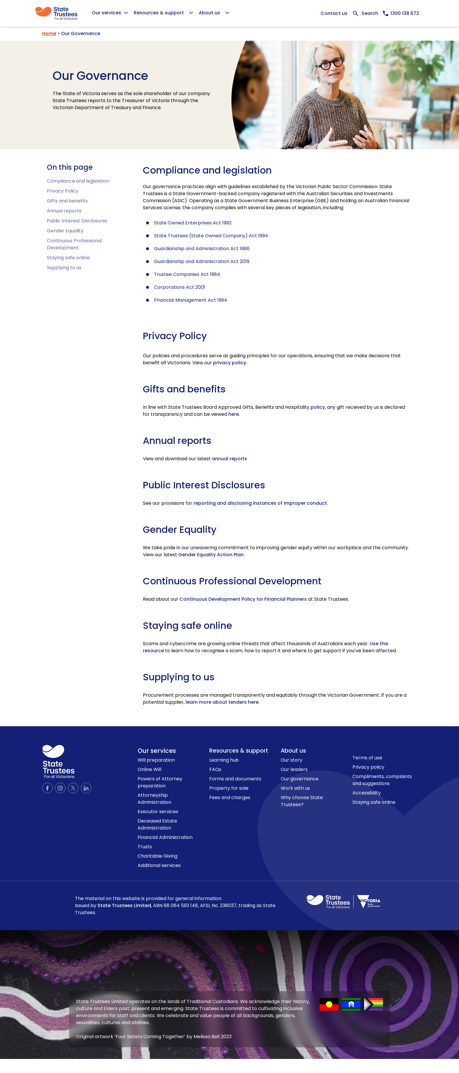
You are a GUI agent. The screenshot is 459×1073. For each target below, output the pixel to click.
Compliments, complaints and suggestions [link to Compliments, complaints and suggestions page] (382, 780)
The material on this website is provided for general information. (175, 905)
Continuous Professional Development (74, 244)
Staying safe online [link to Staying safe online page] (373, 802)
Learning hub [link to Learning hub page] (224, 760)
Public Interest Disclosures (77, 220)
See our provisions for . (235, 503)
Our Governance (100, 75)
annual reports (229, 458)
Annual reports (64, 210)
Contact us (334, 13)
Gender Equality (65, 230)
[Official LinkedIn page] (86, 788)
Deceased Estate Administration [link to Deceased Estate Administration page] (157, 824)
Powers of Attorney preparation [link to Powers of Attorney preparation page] (160, 782)
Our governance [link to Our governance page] (299, 778)
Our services (157, 750)
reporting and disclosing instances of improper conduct (260, 503)
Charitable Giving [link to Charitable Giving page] (157, 856)
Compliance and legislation (78, 181)
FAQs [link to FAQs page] (215, 769)
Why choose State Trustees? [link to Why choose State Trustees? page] (302, 801)
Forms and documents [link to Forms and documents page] (235, 778)
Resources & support (238, 751)
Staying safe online (68, 257)
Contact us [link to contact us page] (369, 749)
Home (49, 33)
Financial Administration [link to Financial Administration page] (165, 837)
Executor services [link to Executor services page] (158, 811)
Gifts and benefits (67, 201)
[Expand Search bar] (365, 13)
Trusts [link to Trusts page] (145, 846)
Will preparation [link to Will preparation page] (156, 760)
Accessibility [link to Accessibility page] (366, 792)
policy (318, 407)
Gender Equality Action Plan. (211, 554)
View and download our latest (195, 458)
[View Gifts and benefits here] (234, 414)
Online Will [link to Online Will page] (149, 769)
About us (293, 751)
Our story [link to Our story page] (291, 760)
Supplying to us (64, 267)
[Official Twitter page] (73, 788)
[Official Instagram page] (60, 788)
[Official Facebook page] (47, 788)
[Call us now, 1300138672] (401, 13)
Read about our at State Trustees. (246, 599)
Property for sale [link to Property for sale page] (229, 788)
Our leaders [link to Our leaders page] (294, 769)
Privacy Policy (62, 191)
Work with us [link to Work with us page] (295, 788)
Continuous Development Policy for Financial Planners (243, 599)
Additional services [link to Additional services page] (159, 865)
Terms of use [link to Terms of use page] (367, 757)
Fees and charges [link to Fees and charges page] (229, 797)
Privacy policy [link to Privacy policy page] (368, 767)
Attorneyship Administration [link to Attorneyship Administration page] (154, 799)
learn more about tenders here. (223, 702)
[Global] (229, 13)
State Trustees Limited (124, 905)
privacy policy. (230, 362)
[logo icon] (58, 761)
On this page (70, 167)
